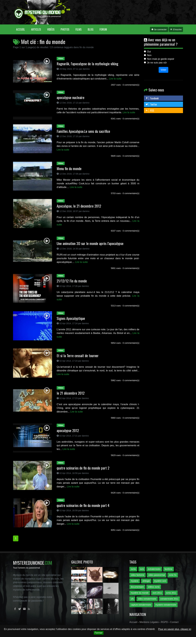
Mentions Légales (149, 622)
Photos (65, 29)
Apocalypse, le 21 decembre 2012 (79, 206)
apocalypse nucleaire (70, 97)
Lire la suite (115, 78)
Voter (163, 69)
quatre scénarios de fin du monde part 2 (83, 468)
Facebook (152, 98)
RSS (149, 110)
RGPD (164, 622)
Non (149, 55)
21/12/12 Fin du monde (72, 281)
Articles (36, 29)
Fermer (99, 632)
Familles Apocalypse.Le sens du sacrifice (83, 131)
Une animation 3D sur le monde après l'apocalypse (90, 243)
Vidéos (51, 29)
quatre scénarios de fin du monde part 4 (83, 505)
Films (78, 29)
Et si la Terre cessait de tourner (78, 355)
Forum (103, 29)
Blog (90, 29)
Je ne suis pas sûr (157, 62)
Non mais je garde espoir (160, 59)
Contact (174, 622)
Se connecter (159, 29)
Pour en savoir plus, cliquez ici (174, 629)
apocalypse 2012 (68, 430)
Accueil (22, 29)
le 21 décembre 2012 (71, 393)
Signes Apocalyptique (71, 318)
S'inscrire (176, 29)
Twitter (151, 104)
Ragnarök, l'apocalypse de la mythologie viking (87, 63)
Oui (149, 51)
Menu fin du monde (69, 168)
